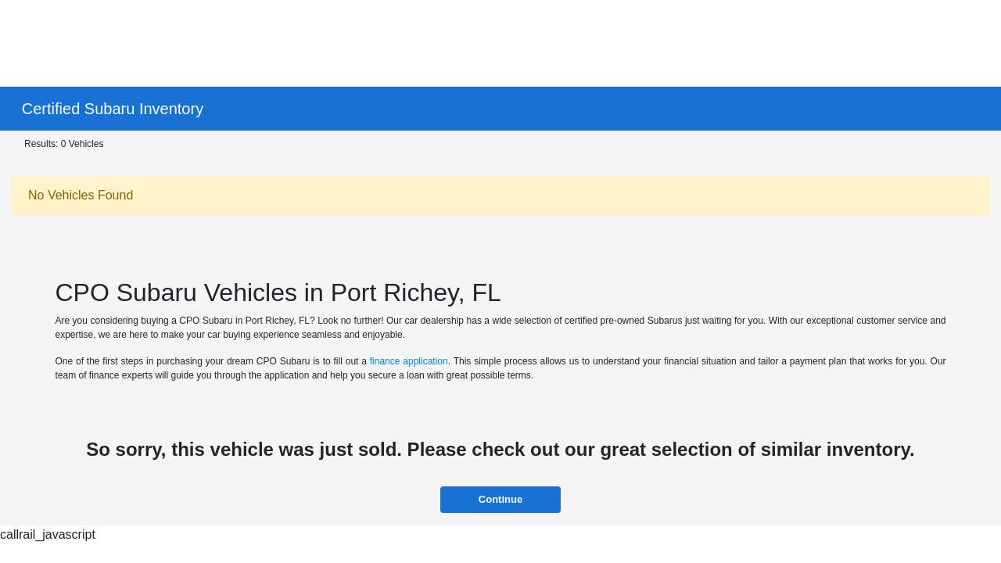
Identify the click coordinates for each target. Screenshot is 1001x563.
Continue (500, 499)
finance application (409, 361)
